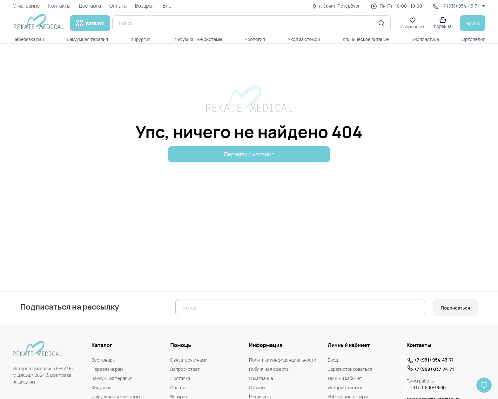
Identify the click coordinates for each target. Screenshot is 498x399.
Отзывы (257, 387)
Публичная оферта (269, 369)
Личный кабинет (345, 378)
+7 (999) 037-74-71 (434, 369)
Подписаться (455, 308)
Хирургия (101, 387)
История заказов (345, 387)
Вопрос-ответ (185, 369)
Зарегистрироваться (350, 369)
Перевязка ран (107, 369)
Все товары (103, 360)
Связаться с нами (188, 360)
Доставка (180, 378)
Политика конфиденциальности (282, 360)
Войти (472, 23)
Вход (333, 360)
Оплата (178, 387)
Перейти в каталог (249, 154)
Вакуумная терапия (111, 378)
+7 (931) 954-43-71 (434, 360)
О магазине (261, 378)
